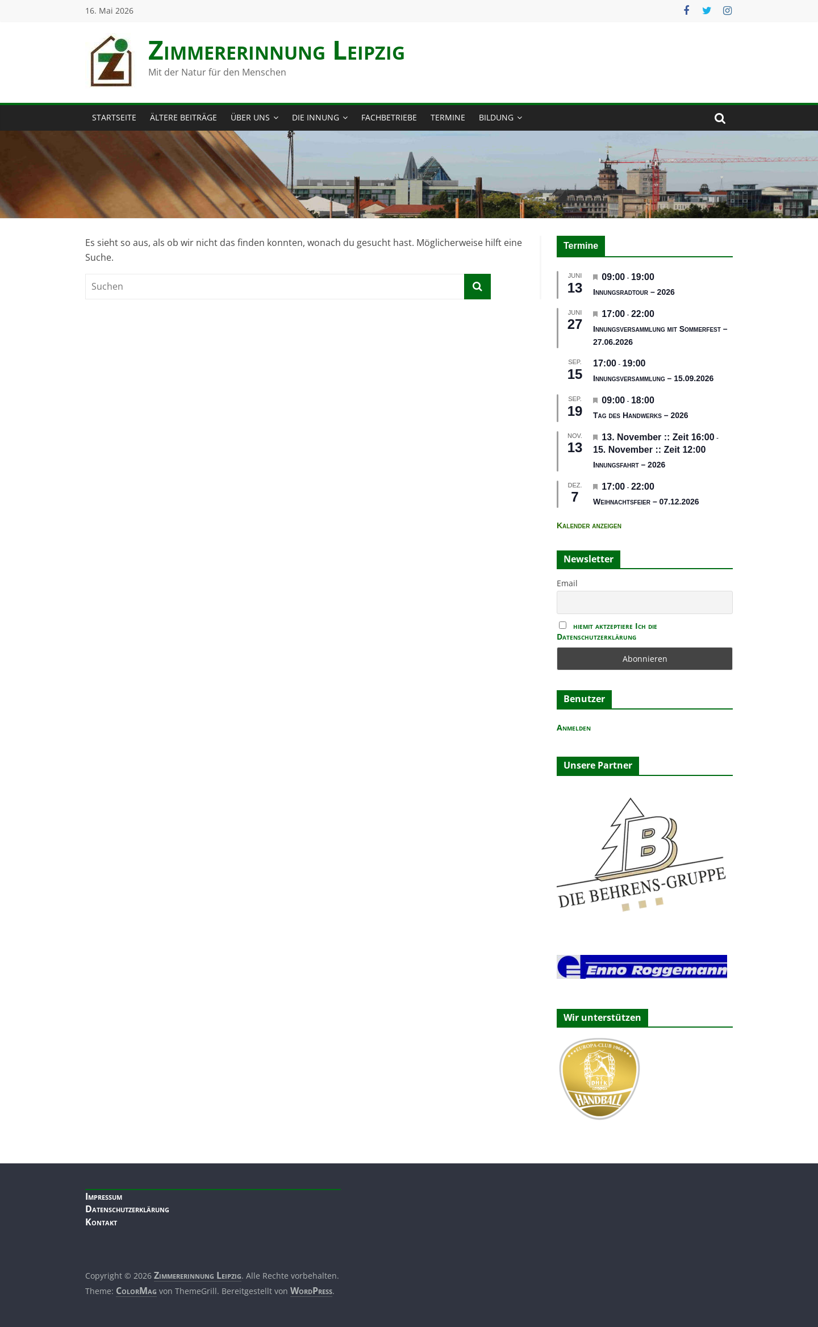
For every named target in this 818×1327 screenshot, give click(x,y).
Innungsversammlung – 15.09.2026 (653, 378)
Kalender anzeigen (589, 525)
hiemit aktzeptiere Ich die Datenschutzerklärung (607, 631)
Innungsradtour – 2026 (634, 292)
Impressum (103, 1196)
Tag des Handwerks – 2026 (640, 415)
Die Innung (315, 117)
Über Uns (250, 117)
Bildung (496, 117)
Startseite (114, 117)
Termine (448, 117)
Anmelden (574, 727)
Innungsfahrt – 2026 (629, 464)
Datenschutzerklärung (127, 1209)
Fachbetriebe (389, 117)
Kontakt (101, 1222)
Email (567, 583)
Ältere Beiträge (183, 117)
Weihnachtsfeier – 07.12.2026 (646, 501)
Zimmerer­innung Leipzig (276, 49)
